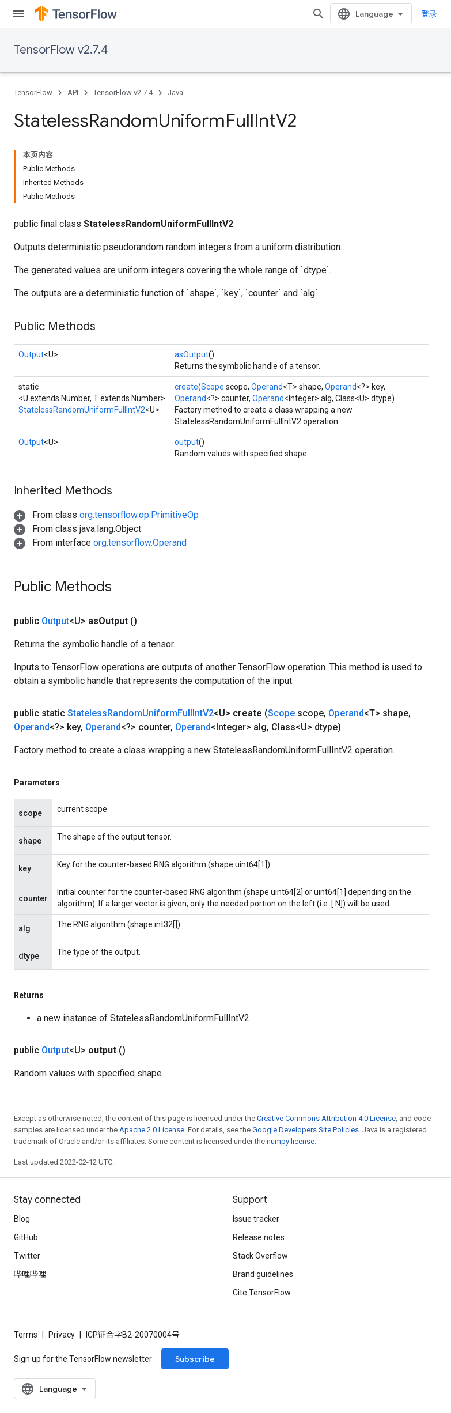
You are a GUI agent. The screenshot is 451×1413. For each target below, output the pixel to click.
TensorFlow (33, 92)
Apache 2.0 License (151, 1129)
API (72, 92)
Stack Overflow (260, 1255)
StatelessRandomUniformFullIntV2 (81, 409)
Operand (267, 386)
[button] (106, 514)
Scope (212, 386)
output (187, 442)
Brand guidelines (263, 1274)
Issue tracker (256, 1218)
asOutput (192, 354)
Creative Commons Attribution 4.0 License (326, 1118)
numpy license (290, 1141)
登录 (429, 13)
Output (31, 354)
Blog (22, 1218)
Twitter (27, 1255)
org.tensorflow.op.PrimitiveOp (139, 514)
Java (175, 92)
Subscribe (195, 1359)
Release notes (259, 1237)
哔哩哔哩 (30, 1274)
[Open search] (318, 14)
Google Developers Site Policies (305, 1129)
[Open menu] (18, 14)
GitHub (26, 1237)
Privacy (61, 1334)
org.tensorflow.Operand (140, 542)
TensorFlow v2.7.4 (61, 50)
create (186, 386)
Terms (25, 1334)
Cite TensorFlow (262, 1292)
